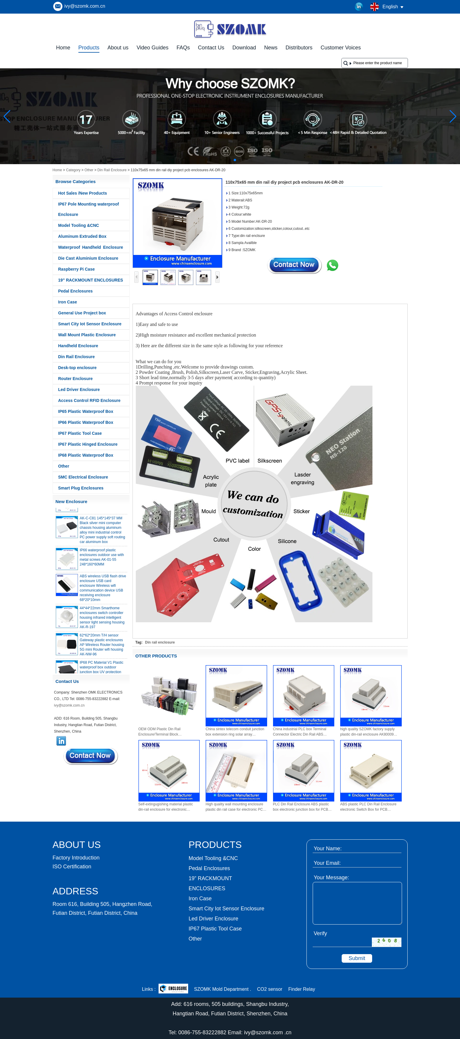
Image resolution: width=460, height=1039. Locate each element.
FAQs (183, 48)
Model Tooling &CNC (78, 225)
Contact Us (211, 48)
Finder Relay (301, 989)
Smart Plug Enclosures (81, 488)
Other (89, 170)
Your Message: (331, 877)
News (270, 48)
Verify (320, 933)
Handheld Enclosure (78, 345)
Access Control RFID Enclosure (89, 400)
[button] (220, 160)
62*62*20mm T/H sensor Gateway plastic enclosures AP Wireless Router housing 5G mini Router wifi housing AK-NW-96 (102, 646)
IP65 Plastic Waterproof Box (85, 411)
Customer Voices (341, 48)
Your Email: (327, 863)
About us (117, 48)
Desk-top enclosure (77, 367)
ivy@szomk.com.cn (84, 6)
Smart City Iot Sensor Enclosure (90, 323)
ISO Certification (72, 867)
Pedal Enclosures (75, 291)
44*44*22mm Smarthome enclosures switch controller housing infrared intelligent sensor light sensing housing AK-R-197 (102, 619)
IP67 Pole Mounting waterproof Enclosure (88, 209)
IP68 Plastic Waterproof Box (85, 455)
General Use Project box (82, 313)
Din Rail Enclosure (112, 170)
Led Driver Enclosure (79, 389)
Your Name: (328, 848)
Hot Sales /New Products (82, 193)
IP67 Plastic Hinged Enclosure (88, 444)
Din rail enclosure (160, 642)
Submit (356, 958)
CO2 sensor (269, 989)
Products (88, 48)
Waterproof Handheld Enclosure (90, 247)
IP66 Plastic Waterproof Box (85, 422)
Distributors (298, 48)
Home (63, 48)
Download (244, 48)
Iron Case (67, 302)
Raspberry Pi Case (76, 269)
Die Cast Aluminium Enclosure (88, 258)
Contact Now (91, 756)
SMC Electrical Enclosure (83, 477)
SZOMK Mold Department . (222, 989)
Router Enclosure (75, 378)
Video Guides (153, 48)
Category (73, 170)
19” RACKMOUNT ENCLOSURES (90, 280)
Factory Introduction (76, 858)
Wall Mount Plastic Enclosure (87, 334)
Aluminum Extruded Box (82, 236)
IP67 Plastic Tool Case (80, 433)
